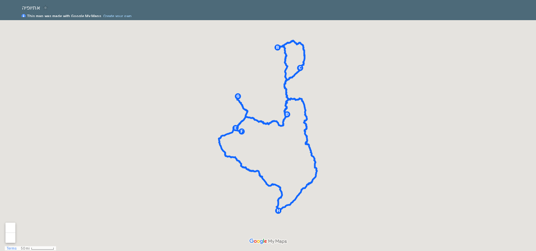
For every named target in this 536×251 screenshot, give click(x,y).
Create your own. (118, 16)
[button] (277, 47)
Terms (12, 248)
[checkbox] (46, 8)
